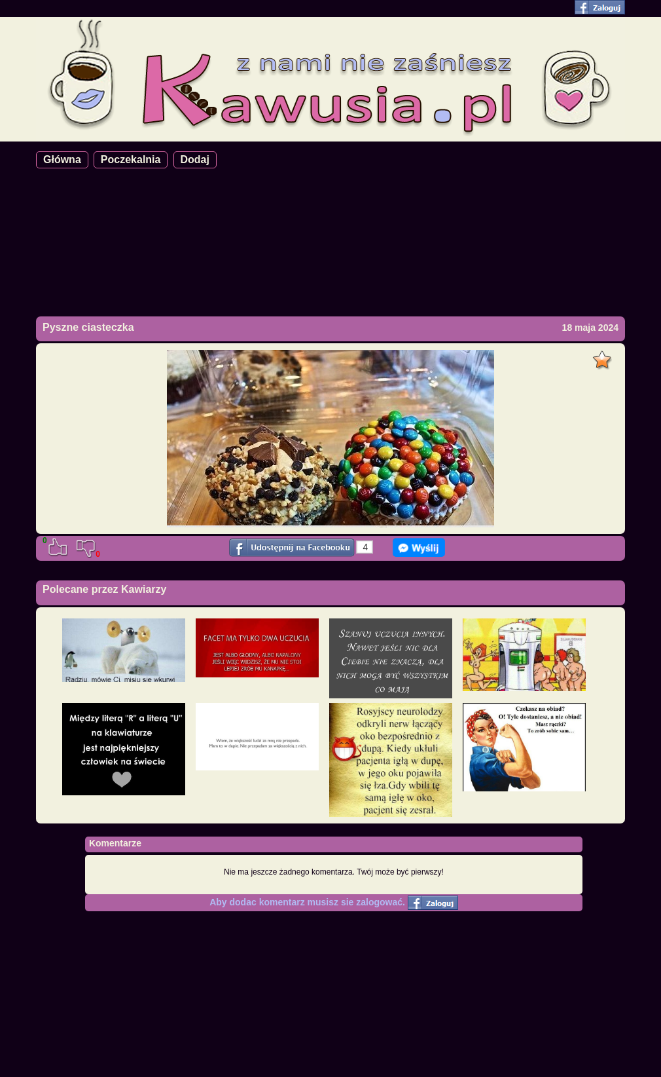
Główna (62, 159)
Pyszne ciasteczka (88, 327)
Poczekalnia (131, 159)
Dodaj (195, 159)
